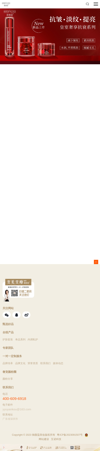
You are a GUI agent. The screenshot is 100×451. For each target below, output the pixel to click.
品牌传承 (8, 363)
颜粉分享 (8, 379)
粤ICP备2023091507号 (70, 435)
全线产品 (8, 332)
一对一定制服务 (12, 356)
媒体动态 (58, 363)
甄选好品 (8, 324)
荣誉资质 (33, 363)
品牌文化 (20, 363)
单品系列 (20, 339)
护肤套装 (8, 339)
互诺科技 (56, 439)
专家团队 (8, 348)
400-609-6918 (14, 399)
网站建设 (44, 439)
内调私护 (33, 339)
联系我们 (45, 363)
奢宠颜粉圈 (9, 372)
